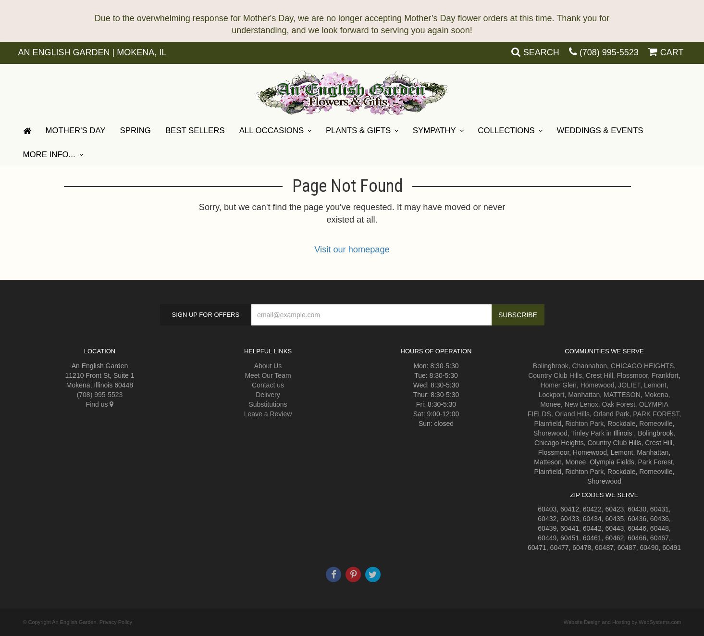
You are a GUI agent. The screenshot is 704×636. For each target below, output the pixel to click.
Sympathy (434, 130)
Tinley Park (588, 433)
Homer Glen (558, 385)
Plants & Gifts (358, 130)
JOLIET (629, 385)
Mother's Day (76, 130)
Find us (100, 404)
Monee (550, 404)
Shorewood (550, 433)
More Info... (49, 154)
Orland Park (611, 414)
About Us (268, 366)
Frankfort (665, 375)
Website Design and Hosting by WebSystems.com (622, 622)
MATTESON (622, 395)
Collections (506, 130)
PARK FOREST (656, 414)
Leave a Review (268, 414)
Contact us (268, 385)
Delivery (268, 395)
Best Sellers (195, 130)
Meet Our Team (268, 375)
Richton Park (584, 423)
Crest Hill (599, 375)
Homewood (597, 385)
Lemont (655, 385)
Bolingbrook (550, 366)
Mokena (656, 395)
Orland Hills (572, 414)
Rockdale (621, 423)
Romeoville (655, 423)
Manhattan (584, 395)
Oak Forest (618, 404)
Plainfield (548, 423)
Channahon (589, 366)
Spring (135, 130)
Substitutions (267, 404)
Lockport (552, 395)
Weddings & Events (599, 130)
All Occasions (271, 130)
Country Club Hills (555, 375)
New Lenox (581, 404)
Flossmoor (632, 375)
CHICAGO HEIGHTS (642, 366)
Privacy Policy (115, 622)
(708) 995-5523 (609, 52)
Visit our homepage (351, 249)
